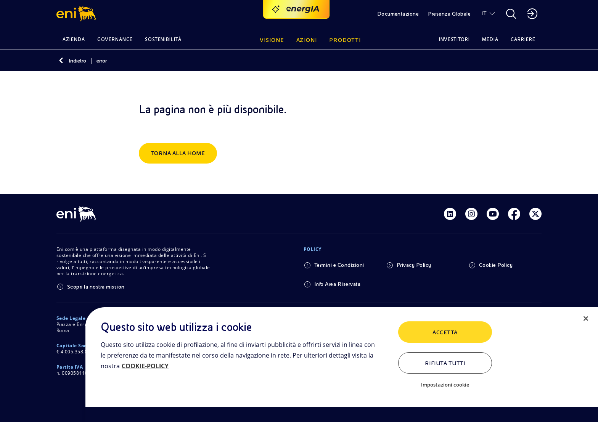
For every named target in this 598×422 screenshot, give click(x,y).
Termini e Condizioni (339, 265)
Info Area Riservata (337, 284)
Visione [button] (272, 40)
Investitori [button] (454, 39)
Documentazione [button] (398, 14)
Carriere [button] (523, 39)
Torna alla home (178, 153)
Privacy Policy (414, 265)
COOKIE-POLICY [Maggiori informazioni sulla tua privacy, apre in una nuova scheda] (145, 366)
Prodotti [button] (345, 40)
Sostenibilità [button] (163, 39)
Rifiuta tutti (445, 363)
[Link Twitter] (535, 214)
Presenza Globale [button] (449, 14)
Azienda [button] (74, 39)
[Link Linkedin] (450, 214)
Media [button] (490, 39)
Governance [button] (115, 39)
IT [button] (484, 13)
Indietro (77, 61)
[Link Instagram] (471, 214)
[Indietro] (61, 60)
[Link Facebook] (514, 214)
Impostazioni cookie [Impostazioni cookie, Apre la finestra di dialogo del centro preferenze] (445, 384)
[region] (341, 364)
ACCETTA (444, 332)
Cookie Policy (496, 265)
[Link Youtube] (493, 214)
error (101, 61)
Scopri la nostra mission (96, 287)
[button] (77, 13)
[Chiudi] (585, 318)
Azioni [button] (306, 40)
